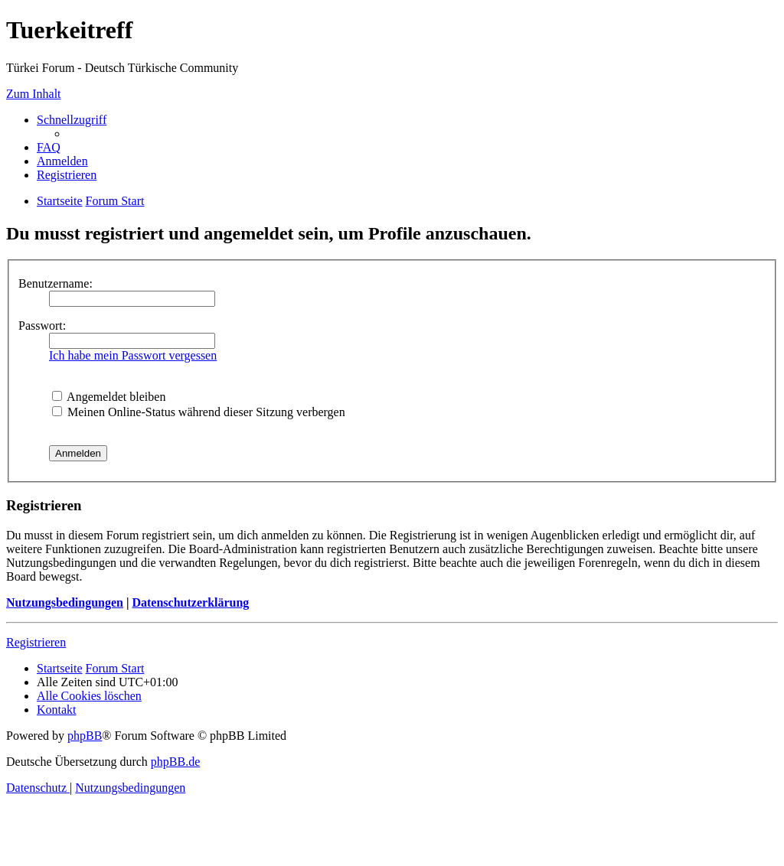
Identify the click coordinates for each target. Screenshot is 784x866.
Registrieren (36, 642)
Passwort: (42, 325)
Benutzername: (55, 283)
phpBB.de (175, 761)
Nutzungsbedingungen (64, 602)
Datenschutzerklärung (190, 602)
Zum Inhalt (33, 93)
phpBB (84, 735)
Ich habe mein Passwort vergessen (133, 355)
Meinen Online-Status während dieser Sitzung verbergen (198, 411)
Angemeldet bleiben (108, 396)
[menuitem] (48, 147)
